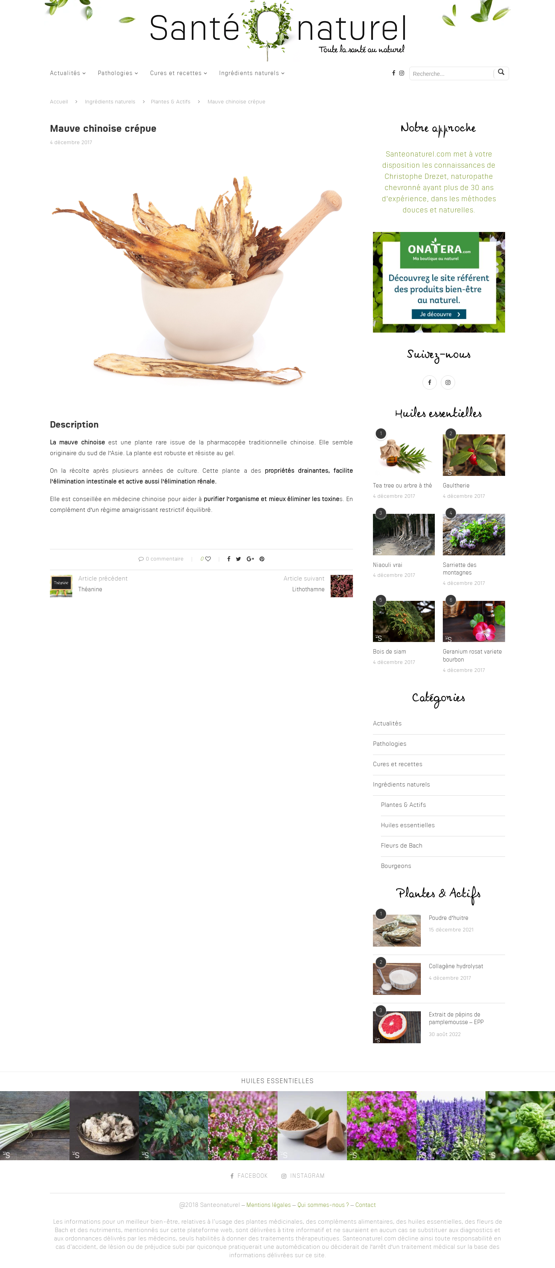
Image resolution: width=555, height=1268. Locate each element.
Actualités (65, 73)
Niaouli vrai (387, 565)
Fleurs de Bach (401, 846)
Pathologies (115, 73)
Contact (365, 1205)
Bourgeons (396, 867)
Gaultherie (456, 486)
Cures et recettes (176, 73)
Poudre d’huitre (449, 918)
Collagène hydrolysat (456, 966)
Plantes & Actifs (170, 102)
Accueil (59, 102)
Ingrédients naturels (249, 73)
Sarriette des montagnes (459, 569)
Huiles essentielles (408, 826)
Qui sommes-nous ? (323, 1205)
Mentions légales (268, 1205)
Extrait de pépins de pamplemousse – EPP (456, 1019)
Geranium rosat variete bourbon (472, 656)
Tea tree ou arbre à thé (402, 486)
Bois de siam (389, 652)
